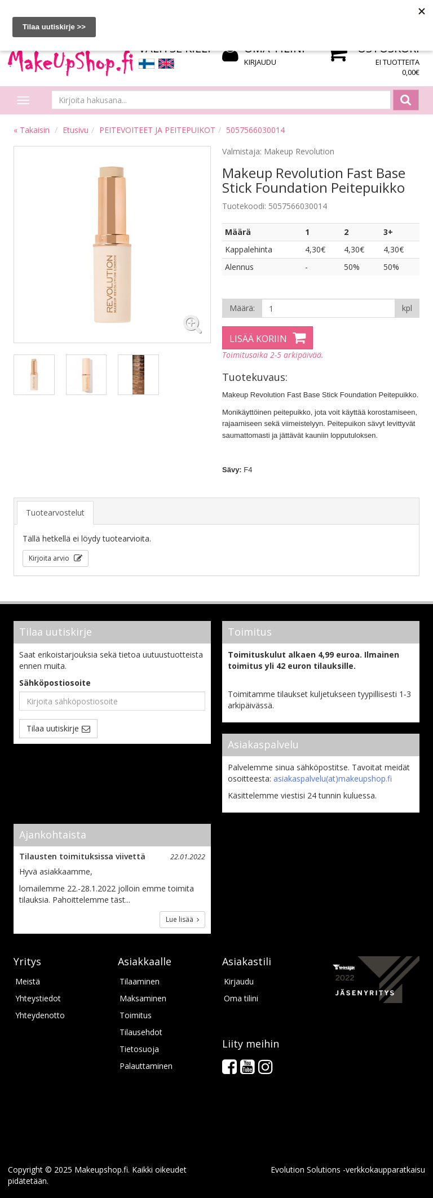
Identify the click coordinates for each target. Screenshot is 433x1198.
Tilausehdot (141, 1032)
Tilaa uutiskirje (52, 728)
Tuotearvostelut (55, 512)
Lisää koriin (258, 338)
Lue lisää (182, 919)
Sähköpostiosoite (55, 682)
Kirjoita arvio (50, 558)
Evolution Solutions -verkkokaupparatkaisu (348, 1169)
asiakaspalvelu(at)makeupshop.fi (332, 778)
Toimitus (136, 1015)
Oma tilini (241, 998)
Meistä (27, 981)
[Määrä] (328, 308)
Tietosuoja (139, 1049)
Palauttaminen (146, 1066)
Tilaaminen (140, 981)
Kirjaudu (260, 62)
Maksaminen (143, 998)
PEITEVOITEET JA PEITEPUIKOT (157, 130)
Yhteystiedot (38, 998)
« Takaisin (32, 130)
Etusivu (76, 130)
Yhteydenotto (40, 1015)
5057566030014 (255, 130)
